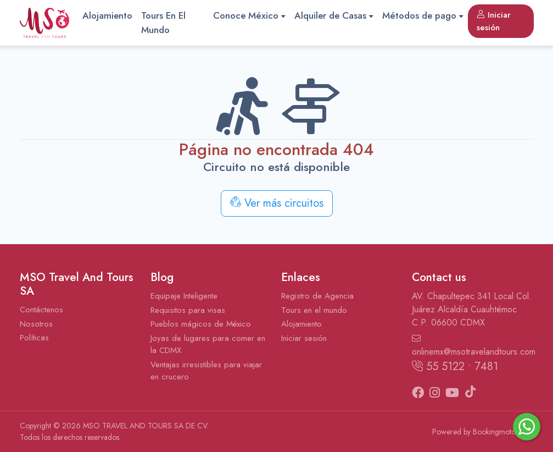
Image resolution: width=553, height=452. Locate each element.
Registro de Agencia (317, 296)
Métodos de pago (422, 15)
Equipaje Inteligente (183, 296)
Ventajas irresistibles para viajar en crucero (206, 371)
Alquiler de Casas (333, 15)
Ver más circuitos (276, 203)
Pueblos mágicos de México (200, 324)
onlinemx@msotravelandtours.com (473, 346)
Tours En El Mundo (163, 22)
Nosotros (36, 324)
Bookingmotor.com (503, 431)
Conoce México (249, 15)
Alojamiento (107, 15)
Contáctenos (41, 310)
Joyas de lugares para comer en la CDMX (207, 344)
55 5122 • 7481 (455, 366)
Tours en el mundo (314, 310)
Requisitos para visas (187, 310)
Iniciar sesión (494, 21)
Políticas (34, 338)
